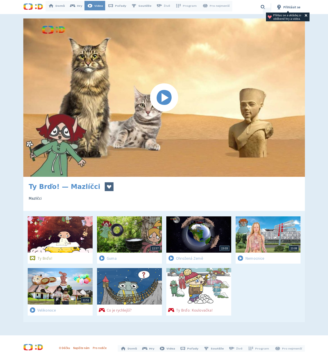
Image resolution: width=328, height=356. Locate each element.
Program (187, 7)
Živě (165, 7)
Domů (58, 7)
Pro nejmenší (216, 7)
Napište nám (82, 347)
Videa (97, 7)
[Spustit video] (164, 97)
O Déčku (65, 347)
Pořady (119, 7)
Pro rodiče (101, 347)
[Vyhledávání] (263, 7)
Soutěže (143, 7)
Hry (78, 7)
